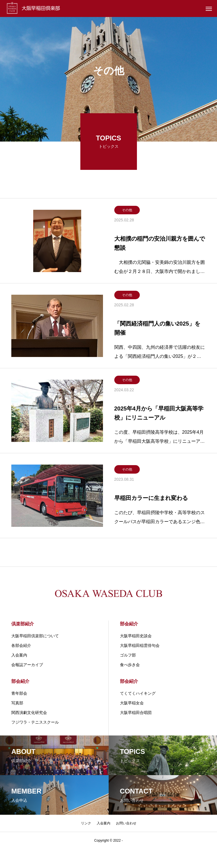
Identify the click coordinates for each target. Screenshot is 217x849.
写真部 (17, 703)
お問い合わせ (126, 823)
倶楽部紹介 (22, 623)
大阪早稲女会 (132, 703)
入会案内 (19, 655)
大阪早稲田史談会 (136, 636)
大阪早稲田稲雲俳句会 (140, 645)
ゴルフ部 (128, 655)
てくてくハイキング (138, 693)
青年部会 (19, 693)
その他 (127, 210)
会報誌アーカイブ (27, 664)
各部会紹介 (21, 645)
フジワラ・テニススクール (35, 722)
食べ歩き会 (130, 664)
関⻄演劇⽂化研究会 (29, 712)
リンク (86, 823)
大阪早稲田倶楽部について (35, 636)
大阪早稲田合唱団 (136, 712)
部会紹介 (129, 623)
